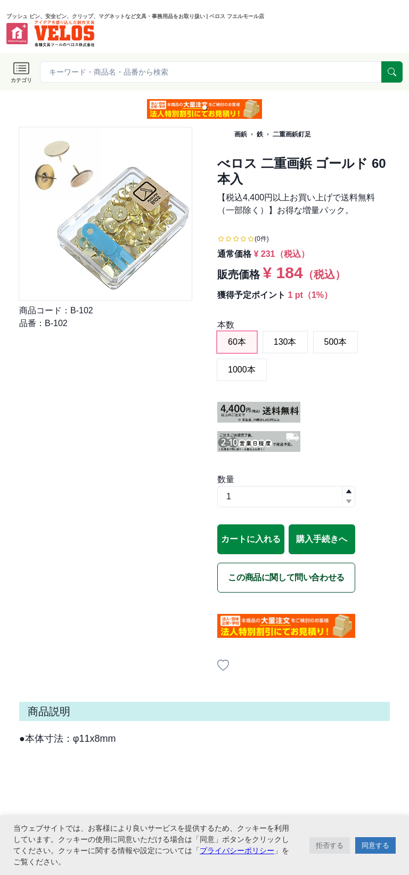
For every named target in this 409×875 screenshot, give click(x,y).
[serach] (392, 72)
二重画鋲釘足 (292, 134)
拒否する (329, 845)
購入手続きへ (321, 539)
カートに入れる (251, 539)
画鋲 (240, 134)
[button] (204, 108)
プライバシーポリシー (237, 850)
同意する (375, 845)
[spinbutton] (286, 496)
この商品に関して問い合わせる (286, 577)
